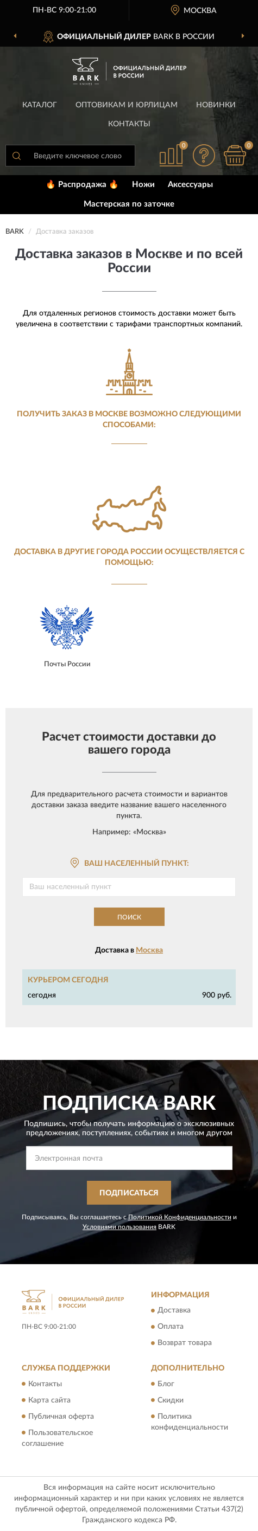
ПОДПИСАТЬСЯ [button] (129, 1193)
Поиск (129, 917)
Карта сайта (49, 1400)
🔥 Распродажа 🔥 (82, 185)
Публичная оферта (61, 1416)
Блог (166, 1384)
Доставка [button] (174, 1311)
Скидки (171, 1400)
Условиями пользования (119, 1227)
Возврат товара (185, 1343)
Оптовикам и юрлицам (126, 105)
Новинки (216, 105)
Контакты (129, 124)
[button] (204, 155)
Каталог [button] (39, 105)
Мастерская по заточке (129, 204)
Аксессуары (190, 185)
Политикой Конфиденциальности (179, 1217)
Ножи (143, 185)
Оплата (171, 1327)
